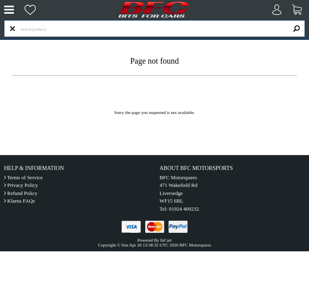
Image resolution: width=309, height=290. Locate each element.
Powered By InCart (155, 240)
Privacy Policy (22, 185)
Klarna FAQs (21, 201)
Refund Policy (22, 193)
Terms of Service (25, 177)
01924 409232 (184, 209)
